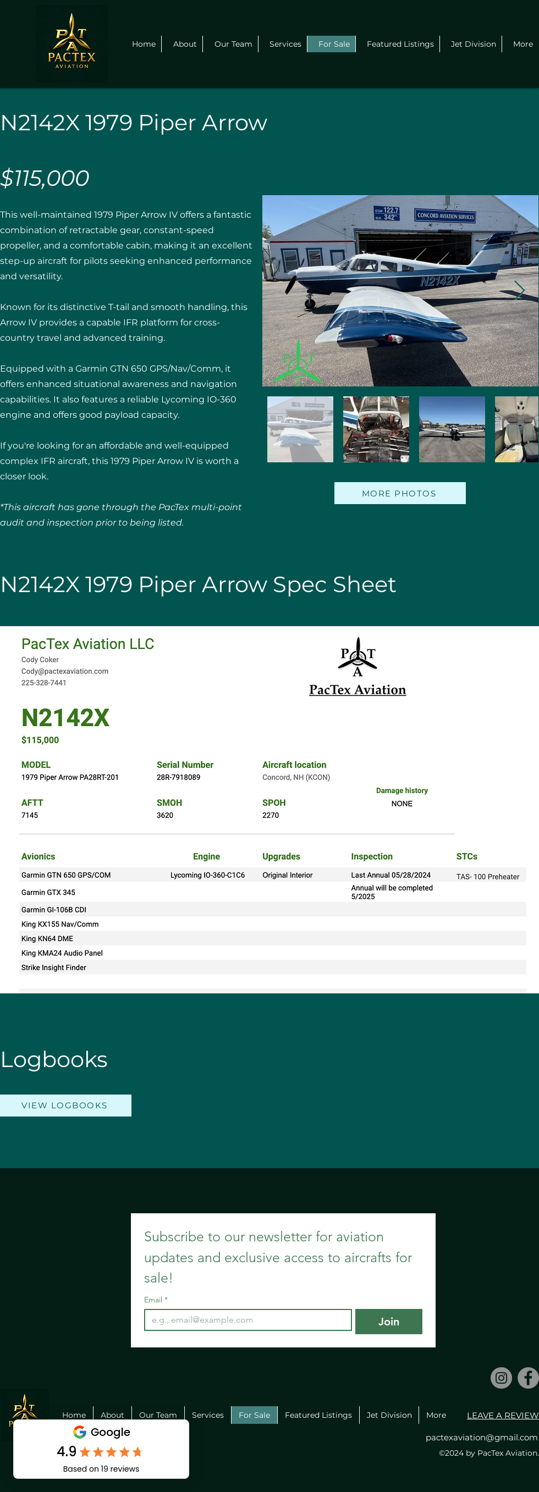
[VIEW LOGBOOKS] (65, 1106)
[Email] (244, 1320)
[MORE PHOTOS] (400, 493)
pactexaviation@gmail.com (482, 1437)
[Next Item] (519, 291)
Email (156, 1300)
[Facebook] (528, 1378)
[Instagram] (501, 1378)
